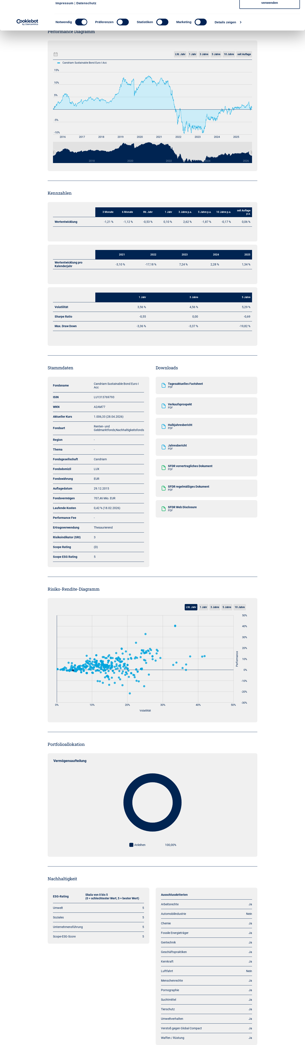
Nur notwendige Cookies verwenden (269, 27)
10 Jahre (240, 607)
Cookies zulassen (269, 11)
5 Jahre (227, 607)
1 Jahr (203, 607)
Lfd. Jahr (191, 607)
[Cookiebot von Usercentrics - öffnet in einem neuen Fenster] (27, 50)
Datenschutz (86, 30)
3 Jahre (215, 607)
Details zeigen (225, 50)
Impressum (64, 30)
